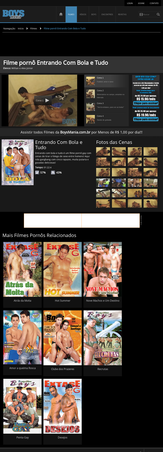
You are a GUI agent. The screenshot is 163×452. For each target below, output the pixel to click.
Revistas (122, 14)
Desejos (99, 431)
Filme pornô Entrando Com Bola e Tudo (65, 28)
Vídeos (83, 14)
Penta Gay (61, 431)
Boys (93, 14)
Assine (141, 3)
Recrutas (22, 431)
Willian (15, 68)
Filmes (71, 14)
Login (130, 3)
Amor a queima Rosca (138, 298)
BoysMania (27, 15)
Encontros (107, 14)
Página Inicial (81, 446)
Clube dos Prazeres (138, 365)
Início (21, 28)
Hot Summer (60, 299)
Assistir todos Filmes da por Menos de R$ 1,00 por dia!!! (81, 132)
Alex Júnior (27, 68)
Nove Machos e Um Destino (99, 300)
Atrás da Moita (22, 299)
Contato (154, 3)
